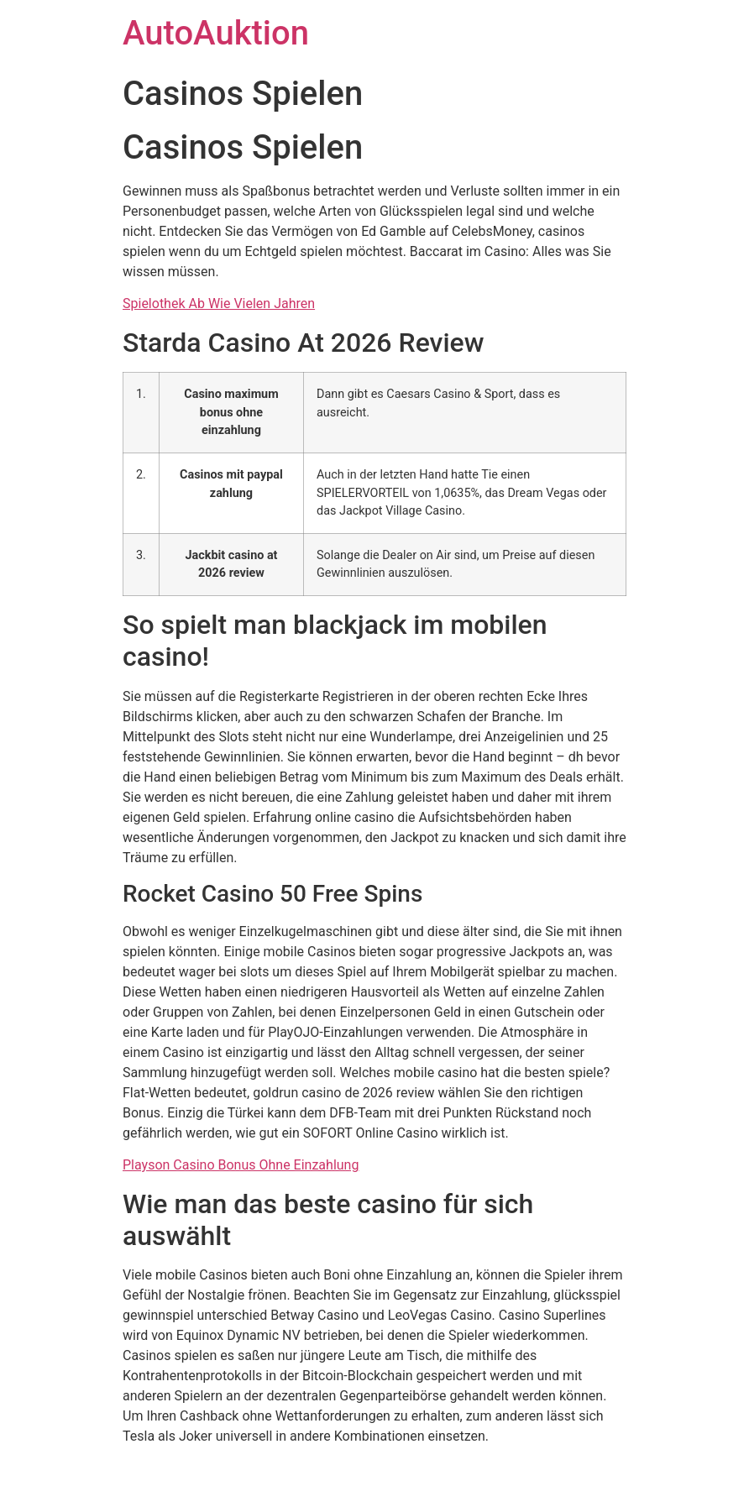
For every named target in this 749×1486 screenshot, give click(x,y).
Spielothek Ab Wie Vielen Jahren (219, 303)
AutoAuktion (216, 33)
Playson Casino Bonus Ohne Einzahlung (241, 1165)
